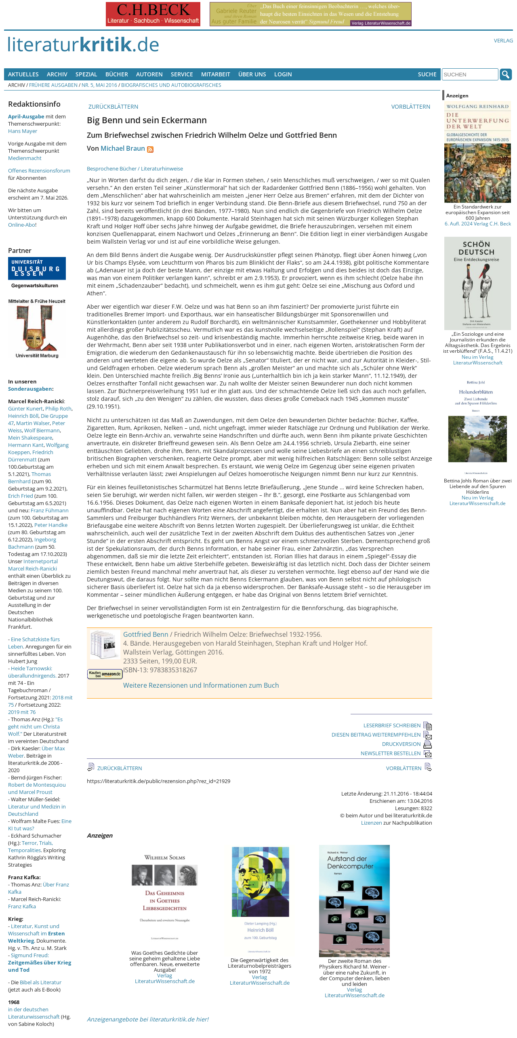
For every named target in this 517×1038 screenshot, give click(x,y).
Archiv (57, 74)
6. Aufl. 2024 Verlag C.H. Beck (478, 223)
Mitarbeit (215, 74)
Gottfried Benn (145, 634)
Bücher (116, 74)
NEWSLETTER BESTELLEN (396, 753)
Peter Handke (50, 524)
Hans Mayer (22, 131)
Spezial (86, 74)
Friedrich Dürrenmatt (30, 455)
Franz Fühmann (50, 510)
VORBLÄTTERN (411, 106)
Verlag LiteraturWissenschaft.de (165, 978)
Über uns (252, 74)
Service (182, 74)
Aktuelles (23, 74)
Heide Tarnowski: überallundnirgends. (32, 672)
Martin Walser (33, 423)
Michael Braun (123, 148)
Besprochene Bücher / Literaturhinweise (135, 168)
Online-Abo (21, 224)
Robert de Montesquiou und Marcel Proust (37, 788)
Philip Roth (58, 408)
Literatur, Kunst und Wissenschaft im (36, 933)
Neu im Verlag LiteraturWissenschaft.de (478, 500)
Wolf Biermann (42, 430)
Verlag (503, 40)
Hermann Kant (26, 444)
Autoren (149, 74)
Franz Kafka (22, 906)
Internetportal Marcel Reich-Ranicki (33, 565)
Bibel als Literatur (40, 982)
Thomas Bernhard (29, 477)
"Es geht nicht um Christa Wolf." (35, 726)
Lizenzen (371, 822)
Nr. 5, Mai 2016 (99, 85)
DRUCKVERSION (407, 743)
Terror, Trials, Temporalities (30, 846)
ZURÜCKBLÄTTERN (113, 106)
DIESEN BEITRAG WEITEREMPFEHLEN (382, 734)
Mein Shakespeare (30, 437)
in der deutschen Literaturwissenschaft (34, 1013)
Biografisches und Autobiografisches (171, 85)
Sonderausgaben (30, 388)
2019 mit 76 (22, 712)
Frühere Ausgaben (53, 85)
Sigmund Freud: (39, 962)
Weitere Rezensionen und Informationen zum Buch (201, 685)
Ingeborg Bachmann (32, 543)
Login (283, 74)
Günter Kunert (25, 408)
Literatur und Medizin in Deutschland (37, 810)
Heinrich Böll (23, 415)
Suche (427, 74)
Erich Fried (20, 495)
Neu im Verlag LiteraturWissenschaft (477, 360)
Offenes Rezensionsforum (39, 170)
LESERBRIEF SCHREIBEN (398, 725)
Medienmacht (25, 158)
